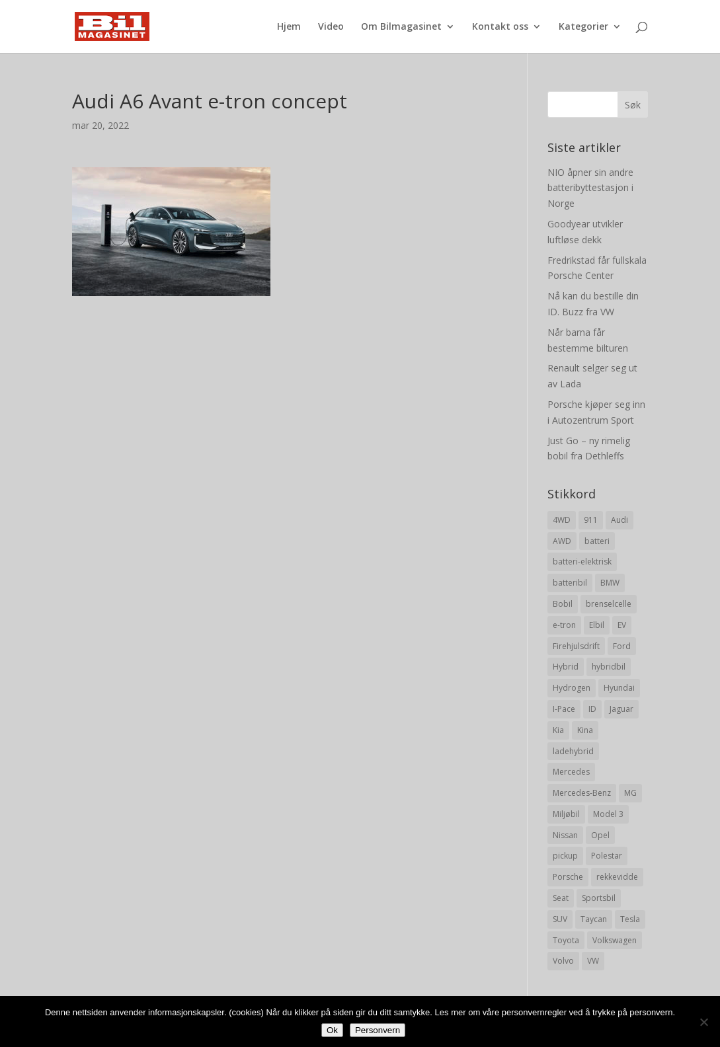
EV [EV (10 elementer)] (622, 625)
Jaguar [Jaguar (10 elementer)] (621, 709)
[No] (703, 1021)
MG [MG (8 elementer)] (630, 792)
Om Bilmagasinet (401, 27)
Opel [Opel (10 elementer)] (600, 835)
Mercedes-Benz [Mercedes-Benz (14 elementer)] (582, 792)
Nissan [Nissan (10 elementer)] (565, 835)
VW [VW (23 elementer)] (593, 960)
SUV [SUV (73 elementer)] (560, 919)
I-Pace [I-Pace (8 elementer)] (564, 709)
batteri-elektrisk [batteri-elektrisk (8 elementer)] (582, 561)
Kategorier (583, 27)
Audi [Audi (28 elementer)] (619, 519)
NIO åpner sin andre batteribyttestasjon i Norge (590, 188)
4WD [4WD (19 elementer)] (562, 519)
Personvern (377, 1030)
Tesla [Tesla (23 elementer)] (630, 919)
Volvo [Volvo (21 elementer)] (563, 960)
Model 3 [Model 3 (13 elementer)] (608, 814)
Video (331, 27)
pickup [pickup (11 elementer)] (565, 855)
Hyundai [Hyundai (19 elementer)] (619, 687)
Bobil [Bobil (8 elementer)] (563, 603)
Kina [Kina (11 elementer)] (585, 730)
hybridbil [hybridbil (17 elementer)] (608, 666)
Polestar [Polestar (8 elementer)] (606, 855)
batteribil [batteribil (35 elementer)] (570, 582)
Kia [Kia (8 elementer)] (558, 730)
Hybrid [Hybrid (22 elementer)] (566, 666)
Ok (332, 1030)
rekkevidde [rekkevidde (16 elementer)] (617, 876)
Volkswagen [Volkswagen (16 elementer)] (614, 940)
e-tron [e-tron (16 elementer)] (564, 625)
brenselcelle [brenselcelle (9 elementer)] (608, 603)
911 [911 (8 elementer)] (591, 519)
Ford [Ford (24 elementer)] (622, 646)
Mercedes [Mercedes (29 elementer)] (571, 771)
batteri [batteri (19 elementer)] (597, 541)
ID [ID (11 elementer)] (592, 709)
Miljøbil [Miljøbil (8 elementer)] (566, 814)
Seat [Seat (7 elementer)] (561, 898)
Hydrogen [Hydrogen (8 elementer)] (571, 687)
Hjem (289, 27)
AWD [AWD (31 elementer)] (562, 541)
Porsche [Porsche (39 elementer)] (568, 876)
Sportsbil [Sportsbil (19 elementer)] (599, 898)
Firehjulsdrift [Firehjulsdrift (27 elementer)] (576, 646)
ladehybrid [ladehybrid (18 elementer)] (573, 751)
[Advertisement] (284, 388)
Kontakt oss (500, 27)
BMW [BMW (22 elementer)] (610, 582)
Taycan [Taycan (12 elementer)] (593, 919)
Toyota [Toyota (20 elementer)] (566, 940)
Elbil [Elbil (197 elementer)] (596, 625)
